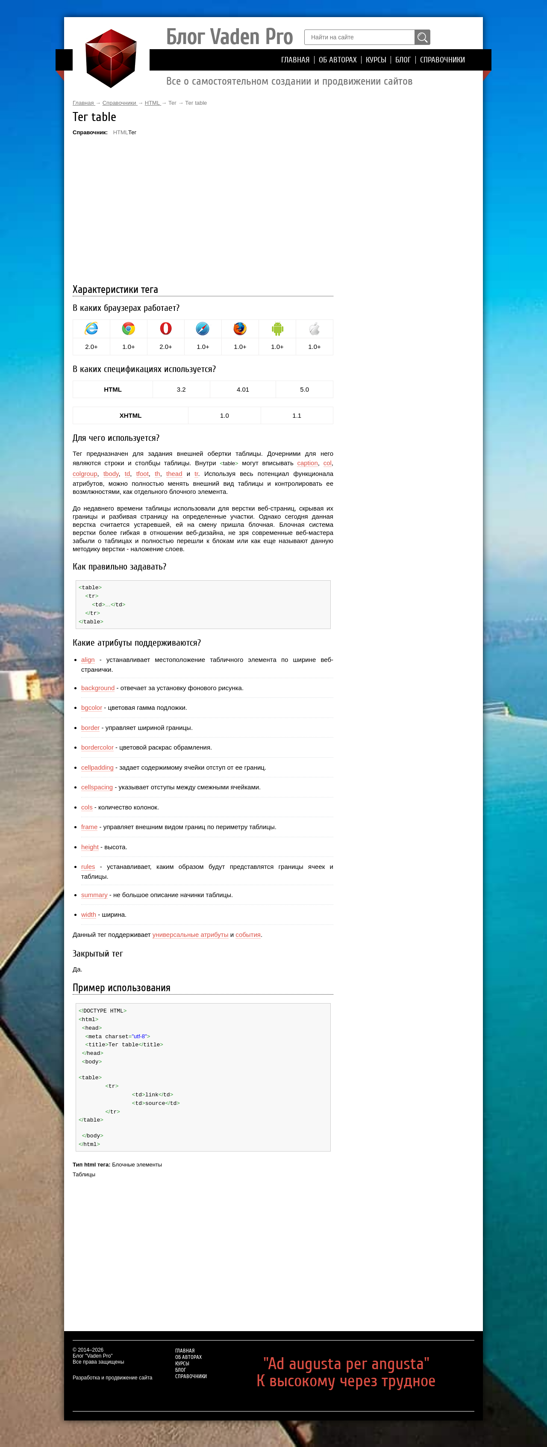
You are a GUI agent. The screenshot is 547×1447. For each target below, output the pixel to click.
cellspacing (97, 785)
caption (307, 463)
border (90, 725)
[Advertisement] (203, 211)
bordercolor (97, 745)
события (248, 932)
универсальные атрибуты (191, 932)
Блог (403, 60)
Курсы (376, 60)
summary (94, 892)
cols (87, 805)
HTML (120, 132)
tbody (111, 473)
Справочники (442, 60)
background (98, 685)
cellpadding (97, 765)
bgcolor (91, 705)
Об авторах (338, 60)
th (157, 473)
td (127, 473)
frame (89, 825)
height (90, 844)
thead (174, 473)
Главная (295, 60)
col (327, 463)
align (88, 657)
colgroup (85, 473)
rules (88, 864)
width (88, 912)
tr (196, 473)
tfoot (142, 473)
